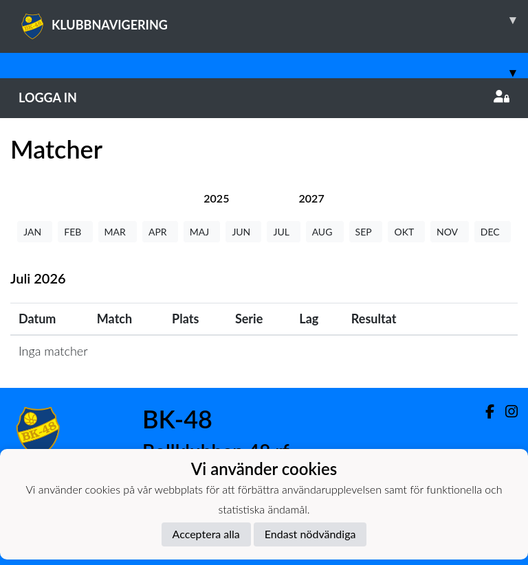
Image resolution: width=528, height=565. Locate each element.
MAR (117, 232)
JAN (34, 232)
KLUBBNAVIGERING (273, 20)
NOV (450, 232)
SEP (366, 232)
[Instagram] (506, 411)
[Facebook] (484, 411)
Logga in (264, 97)
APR (160, 232)
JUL (283, 232)
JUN (243, 232)
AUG (325, 232)
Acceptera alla (206, 533)
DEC (493, 232)
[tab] (216, 198)
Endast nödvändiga (310, 533)
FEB (75, 232)
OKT (406, 232)
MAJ (202, 232)
